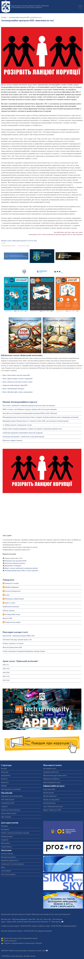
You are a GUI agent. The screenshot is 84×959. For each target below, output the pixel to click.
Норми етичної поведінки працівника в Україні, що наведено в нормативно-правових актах (32, 429)
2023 (4, 676)
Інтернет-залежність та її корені (13, 643)
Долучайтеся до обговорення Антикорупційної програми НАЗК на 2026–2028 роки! (30, 413)
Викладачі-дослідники (8, 857)
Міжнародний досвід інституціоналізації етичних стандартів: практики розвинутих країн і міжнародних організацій (40, 417)
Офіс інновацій (6, 817)
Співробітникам (6, 847)
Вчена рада (4, 772)
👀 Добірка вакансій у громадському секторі (17, 425)
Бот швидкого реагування (43, 931)
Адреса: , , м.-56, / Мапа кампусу (31, 922)
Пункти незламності (10, 941)
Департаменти (5, 775)
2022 (4, 680)
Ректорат (4, 768)
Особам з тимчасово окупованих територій (15, 833)
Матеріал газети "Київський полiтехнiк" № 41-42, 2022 (19, 241)
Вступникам (5, 829)
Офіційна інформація (12, 587)
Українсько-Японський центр (10, 810)
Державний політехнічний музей (11, 796)
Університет (8, 580)
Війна (3, 867)
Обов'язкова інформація (19, 919)
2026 (4, 665)
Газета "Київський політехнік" (53, 806)
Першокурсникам (7, 836)
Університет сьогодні (12, 583)
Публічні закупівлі (9, 610)
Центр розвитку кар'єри (8, 813)
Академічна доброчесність (9, 860)
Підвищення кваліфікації (51, 779)
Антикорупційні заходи (8, 245)
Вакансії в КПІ (7, 618)
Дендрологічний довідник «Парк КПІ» (15, 385)
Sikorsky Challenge (7, 853)
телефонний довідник (69, 926)
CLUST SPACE (6, 871)
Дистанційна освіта (49, 768)
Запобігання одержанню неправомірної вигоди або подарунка (23, 433)
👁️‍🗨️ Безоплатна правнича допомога (14, 563)
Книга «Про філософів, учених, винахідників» (18, 392)
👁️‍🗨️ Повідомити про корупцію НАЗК (14, 561)
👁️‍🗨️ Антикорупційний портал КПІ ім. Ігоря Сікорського (20, 570)
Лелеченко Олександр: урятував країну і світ (17, 639)
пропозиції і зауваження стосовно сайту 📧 (34, 950)
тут (20, 545)
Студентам (4, 840)
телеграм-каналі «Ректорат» (33, 943)
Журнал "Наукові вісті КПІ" (52, 810)
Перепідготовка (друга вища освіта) (54, 775)
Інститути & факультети (13, 591)
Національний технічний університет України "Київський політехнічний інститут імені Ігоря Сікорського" (30, 6)
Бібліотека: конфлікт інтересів (12, 440)
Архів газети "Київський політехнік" (21, 661)
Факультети (5, 782)
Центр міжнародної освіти (51, 782)
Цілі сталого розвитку (8, 874)
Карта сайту (47, 919)
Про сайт (40, 919)
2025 (4, 668)
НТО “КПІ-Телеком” (7, 799)
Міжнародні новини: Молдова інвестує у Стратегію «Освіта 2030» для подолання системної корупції (35, 421)
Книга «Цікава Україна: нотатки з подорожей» (18, 378)
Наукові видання (48, 793)
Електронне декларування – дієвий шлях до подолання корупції (23, 436)
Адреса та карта (10, 603)
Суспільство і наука (23, 245)
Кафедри (4, 786)
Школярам (4, 826)
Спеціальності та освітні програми (12, 864)
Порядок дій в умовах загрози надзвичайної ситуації (20, 938)
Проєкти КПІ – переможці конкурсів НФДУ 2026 (18, 636)
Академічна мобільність (51, 772)
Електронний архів (49, 803)
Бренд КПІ (32, 919)
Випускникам (5, 843)
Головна (3, 17)
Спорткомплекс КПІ (7, 803)
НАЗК (3, 243)
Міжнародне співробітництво (14, 599)
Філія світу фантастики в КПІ (12, 647)
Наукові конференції (50, 796)
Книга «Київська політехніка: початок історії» (18, 382)
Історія (7, 595)
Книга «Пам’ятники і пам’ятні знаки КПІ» (16, 375)
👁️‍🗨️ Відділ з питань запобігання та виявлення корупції (20, 568)
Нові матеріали (57, 919)
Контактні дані (6, 919)
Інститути (4, 779)
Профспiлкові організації (11, 606)
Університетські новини (13, 622)
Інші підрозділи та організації (10, 789)
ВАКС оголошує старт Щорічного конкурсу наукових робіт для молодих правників (30, 409)
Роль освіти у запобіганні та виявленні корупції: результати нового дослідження (29, 405)
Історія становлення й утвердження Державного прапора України (24, 651)
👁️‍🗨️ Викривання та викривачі (12, 565)
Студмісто (4, 806)
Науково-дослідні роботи (51, 799)
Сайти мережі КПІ (49, 789)
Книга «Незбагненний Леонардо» (13, 388)
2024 (4, 672)
